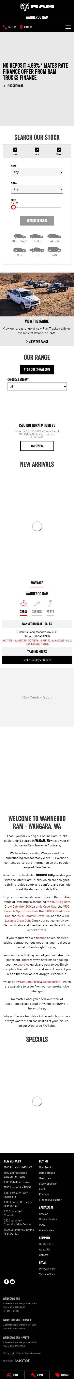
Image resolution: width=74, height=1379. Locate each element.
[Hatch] (19, 237)
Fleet (42, 1189)
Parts (42, 1224)
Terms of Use (47, 1274)
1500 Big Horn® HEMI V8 (18, 1167)
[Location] (23, 608)
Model (37, 187)
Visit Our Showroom (37, 369)
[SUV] (19, 251)
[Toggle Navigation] (68, 27)
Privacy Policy (47, 1268)
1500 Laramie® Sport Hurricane (16, 1194)
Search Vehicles (37, 220)
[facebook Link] (6, 1281)
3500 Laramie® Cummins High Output (19, 1231)
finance (41, 938)
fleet (64, 938)
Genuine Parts (30, 981)
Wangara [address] (37, 582)
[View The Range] (37, 309)
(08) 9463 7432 (41, 636)
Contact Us (45, 1244)
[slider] (13, 207)
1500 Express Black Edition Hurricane (15, 1174)
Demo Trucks (47, 1172)
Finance (44, 1194)
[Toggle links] (16, 1360)
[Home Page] (37, 7)
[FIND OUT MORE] (13, 85)
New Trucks (46, 1167)
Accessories (51, 981)
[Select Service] (37, 608)
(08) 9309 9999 (17, 1328)
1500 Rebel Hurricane (16, 1182)
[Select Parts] (50, 608)
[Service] (37, 1375)
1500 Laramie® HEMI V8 (17, 1187)
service (24, 964)
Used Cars (45, 1178)
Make (37, 170)
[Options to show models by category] (37, 386)
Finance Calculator (50, 1199)
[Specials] (62, 1375)
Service (43, 1213)
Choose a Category (37, 384)
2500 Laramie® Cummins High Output (17, 1222)
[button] (37, 75)
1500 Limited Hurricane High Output (18, 1204)
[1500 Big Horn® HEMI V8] (37, 422)
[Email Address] (37, 642)
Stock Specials (48, 1183)
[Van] (54, 251)
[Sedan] (37, 237)
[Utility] (37, 251)
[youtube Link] (12, 1281)
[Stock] (12, 1375)
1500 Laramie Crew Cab (40, 906)
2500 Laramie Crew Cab (33, 916)
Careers (43, 1254)
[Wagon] (54, 237)
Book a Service (48, 1219)
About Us (44, 1249)
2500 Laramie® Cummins (13, 1213)
